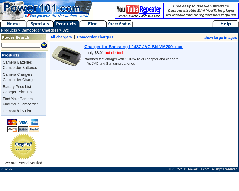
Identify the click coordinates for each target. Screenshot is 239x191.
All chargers (61, 37)
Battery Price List (17, 87)
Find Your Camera (18, 99)
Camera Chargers (17, 74)
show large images (220, 37)
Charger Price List (18, 92)
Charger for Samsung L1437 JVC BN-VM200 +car (133, 47)
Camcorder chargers (95, 37)
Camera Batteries (17, 62)
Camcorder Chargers (20, 80)
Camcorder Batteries (20, 67)
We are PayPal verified (23, 161)
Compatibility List (17, 111)
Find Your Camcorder (20, 104)
